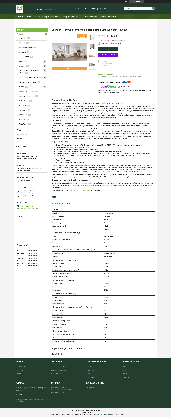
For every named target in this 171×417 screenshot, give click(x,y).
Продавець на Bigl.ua (85, 412)
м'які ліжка (86, 190)
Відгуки (20, 130)
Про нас (103, 17)
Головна (20, 17)
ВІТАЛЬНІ (22, 38)
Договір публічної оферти (71, 17)
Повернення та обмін (50, 17)
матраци (72, 190)
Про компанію (21, 366)
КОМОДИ (22, 105)
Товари (20, 34)
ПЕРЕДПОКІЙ (24, 57)
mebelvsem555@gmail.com (29, 208)
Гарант (89, 366)
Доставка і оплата (33, 17)
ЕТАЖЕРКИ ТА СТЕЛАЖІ (27, 82)
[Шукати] (153, 8)
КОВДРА (22, 119)
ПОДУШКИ (23, 124)
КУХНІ (21, 61)
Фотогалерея (22, 134)
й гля (97, 106)
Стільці (124, 373)
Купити (108, 49)
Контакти (112, 17)
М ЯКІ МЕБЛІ (23, 101)
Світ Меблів (91, 377)
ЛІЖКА (21, 87)
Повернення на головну (59, 370)
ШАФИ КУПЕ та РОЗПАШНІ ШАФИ (29, 72)
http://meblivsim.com (27, 206)
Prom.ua (97, 410)
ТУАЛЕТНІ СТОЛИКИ (26, 96)
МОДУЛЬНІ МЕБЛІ (25, 47)
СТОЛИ (21, 66)
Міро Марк (91, 370)
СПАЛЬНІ (22, 52)
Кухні (124, 366)
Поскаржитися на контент (94, 414)
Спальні (124, 370)
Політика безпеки (91, 17)
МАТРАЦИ (23, 110)
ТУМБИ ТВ (23, 114)
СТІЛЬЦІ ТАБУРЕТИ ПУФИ (28, 77)
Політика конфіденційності (113, 414)
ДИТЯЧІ (22, 43)
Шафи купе (126, 377)
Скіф (88, 373)
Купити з (108, 55)
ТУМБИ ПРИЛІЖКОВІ (26, 91)
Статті (18, 373)
